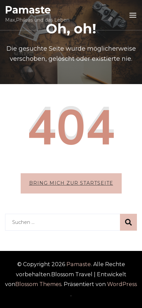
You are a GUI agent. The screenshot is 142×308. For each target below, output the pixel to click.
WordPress (122, 284)
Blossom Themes (38, 284)
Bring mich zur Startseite (71, 183)
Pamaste (28, 10)
